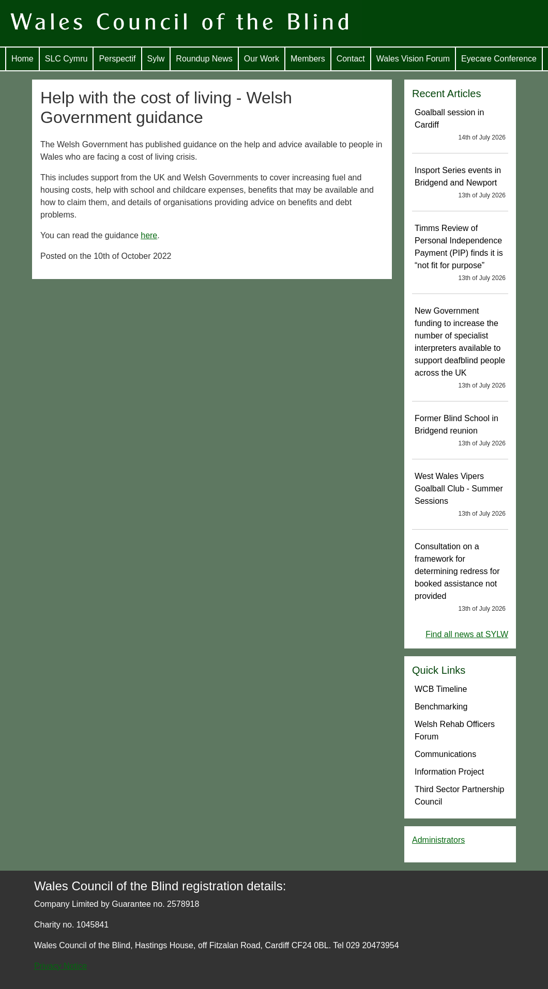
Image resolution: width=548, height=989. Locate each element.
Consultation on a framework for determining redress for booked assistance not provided (460, 577)
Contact (351, 58)
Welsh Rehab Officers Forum (455, 730)
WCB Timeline (441, 689)
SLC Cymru (66, 58)
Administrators (438, 840)
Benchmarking (441, 706)
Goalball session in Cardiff (460, 125)
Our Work (261, 58)
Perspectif (117, 58)
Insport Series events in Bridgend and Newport (460, 183)
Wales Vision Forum (413, 58)
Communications (445, 754)
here (149, 235)
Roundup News (204, 58)
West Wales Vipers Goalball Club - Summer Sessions (460, 495)
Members (308, 58)
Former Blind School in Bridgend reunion (460, 431)
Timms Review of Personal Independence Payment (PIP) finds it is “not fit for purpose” (460, 253)
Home (22, 58)
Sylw (156, 58)
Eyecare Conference (499, 58)
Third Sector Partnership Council (459, 795)
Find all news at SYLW (466, 634)
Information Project (449, 771)
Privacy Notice (60, 966)
